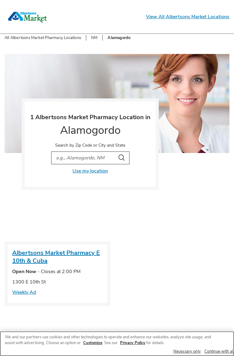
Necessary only (187, 351)
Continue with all (219, 351)
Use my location (90, 171)
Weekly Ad (24, 292)
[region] (117, 343)
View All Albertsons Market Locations (187, 16)
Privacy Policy (132, 343)
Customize (92, 343)
